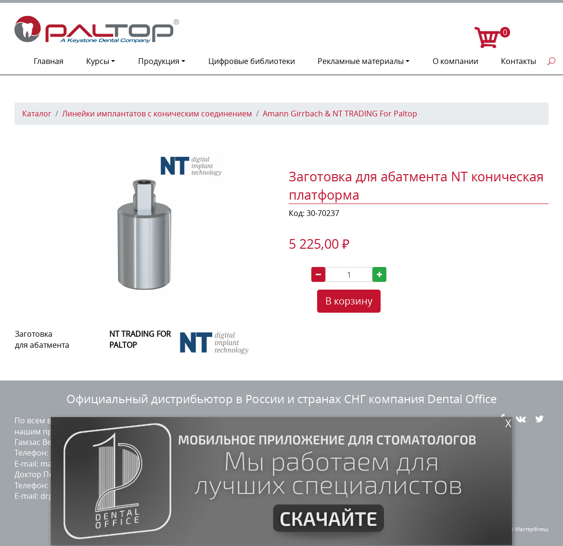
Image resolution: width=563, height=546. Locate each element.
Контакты (518, 61)
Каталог (36, 113)
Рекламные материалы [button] (361, 61)
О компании (455, 61)
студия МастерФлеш (523, 529)
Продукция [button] (158, 61)
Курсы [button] (97, 61)
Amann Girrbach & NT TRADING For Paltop (340, 113)
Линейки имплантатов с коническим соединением (157, 113)
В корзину (348, 300)
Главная (49, 61)
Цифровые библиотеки (251, 61)
